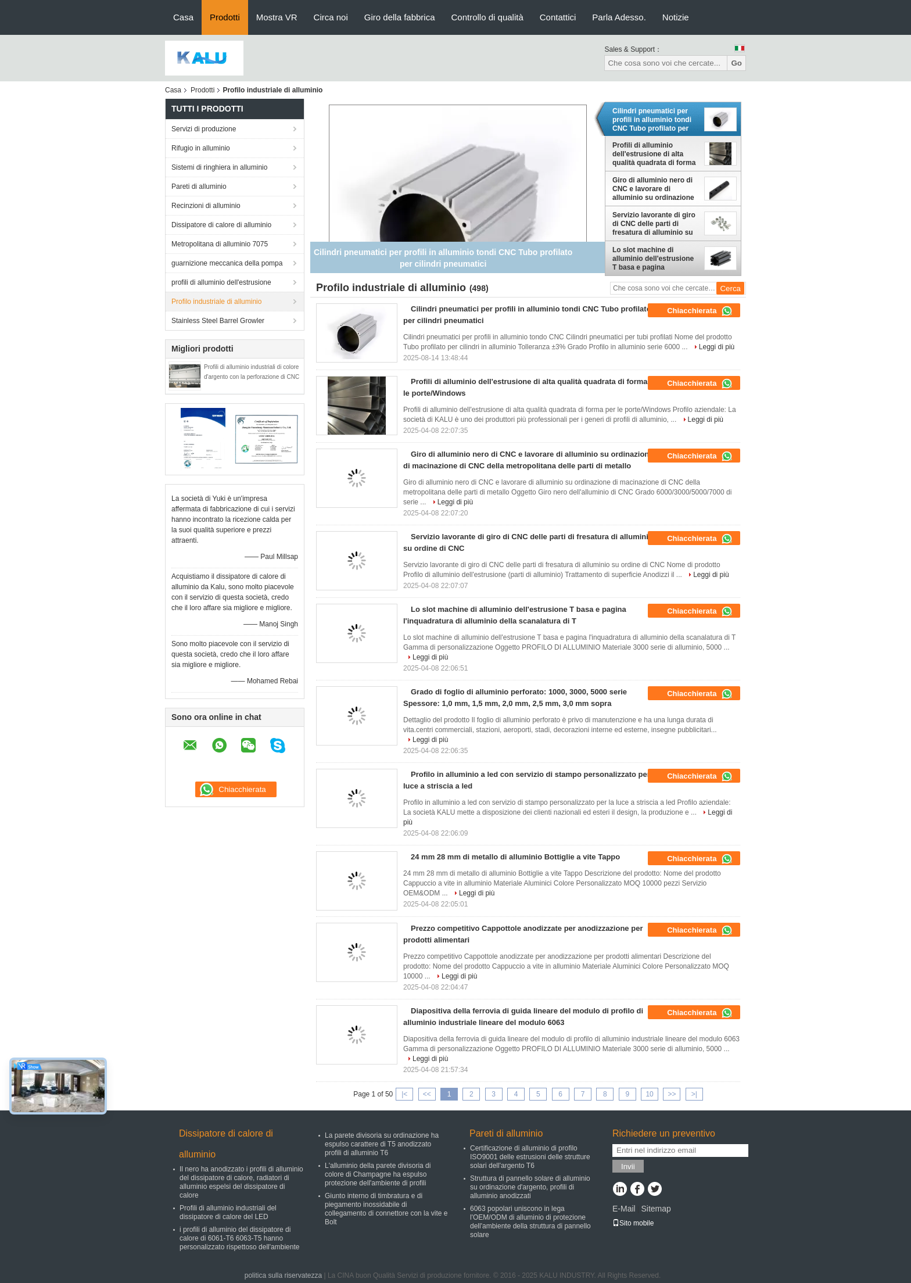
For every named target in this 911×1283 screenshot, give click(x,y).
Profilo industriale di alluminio (216, 302)
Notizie (675, 17)
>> (672, 1094)
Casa (183, 17)
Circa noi (331, 17)
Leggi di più (716, 347)
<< (427, 1094)
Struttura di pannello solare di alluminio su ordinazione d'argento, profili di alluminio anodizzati (530, 1187)
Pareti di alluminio (199, 186)
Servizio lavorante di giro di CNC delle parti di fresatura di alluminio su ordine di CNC (653, 223)
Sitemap (655, 1208)
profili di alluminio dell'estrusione (221, 282)
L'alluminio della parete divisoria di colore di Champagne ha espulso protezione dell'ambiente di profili (378, 1174)
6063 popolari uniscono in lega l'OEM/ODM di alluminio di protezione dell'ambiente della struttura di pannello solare (530, 1222)
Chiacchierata (700, 311)
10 (649, 1094)
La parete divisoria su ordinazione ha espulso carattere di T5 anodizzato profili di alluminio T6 (382, 1144)
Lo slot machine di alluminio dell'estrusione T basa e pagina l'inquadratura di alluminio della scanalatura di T (656, 258)
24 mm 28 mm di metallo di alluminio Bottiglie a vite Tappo (515, 856)
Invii (628, 1166)
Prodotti (225, 17)
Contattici (558, 17)
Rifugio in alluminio (200, 148)
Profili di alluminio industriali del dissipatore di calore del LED (228, 1212)
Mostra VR (276, 17)
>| (694, 1094)
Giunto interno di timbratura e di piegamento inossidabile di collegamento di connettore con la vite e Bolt (386, 1209)
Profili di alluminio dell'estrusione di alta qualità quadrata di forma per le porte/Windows (653, 154)
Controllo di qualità (487, 17)
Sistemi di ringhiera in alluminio (219, 167)
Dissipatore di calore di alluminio (221, 225)
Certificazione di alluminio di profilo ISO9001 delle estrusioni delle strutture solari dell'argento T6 (530, 1157)
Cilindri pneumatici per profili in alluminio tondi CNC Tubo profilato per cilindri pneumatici (651, 119)
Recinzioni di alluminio (206, 206)
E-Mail (624, 1208)
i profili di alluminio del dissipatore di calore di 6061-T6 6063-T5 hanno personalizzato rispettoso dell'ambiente (239, 1238)
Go (736, 63)
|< (404, 1094)
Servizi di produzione (203, 129)
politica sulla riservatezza (283, 1275)
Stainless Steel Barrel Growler (217, 321)
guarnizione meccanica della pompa (226, 263)
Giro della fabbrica (399, 17)
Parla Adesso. (619, 17)
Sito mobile (633, 1223)
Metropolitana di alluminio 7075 (219, 244)
